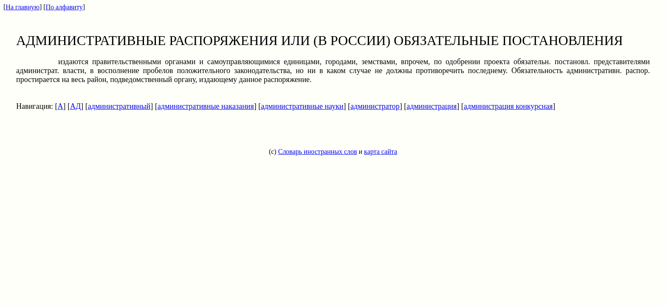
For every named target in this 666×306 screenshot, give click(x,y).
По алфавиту (64, 7)
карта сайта (380, 151)
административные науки (302, 106)
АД (75, 106)
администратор (375, 106)
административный (119, 106)
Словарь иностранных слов (317, 151)
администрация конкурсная (508, 106)
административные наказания (206, 106)
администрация (431, 106)
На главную (23, 7)
